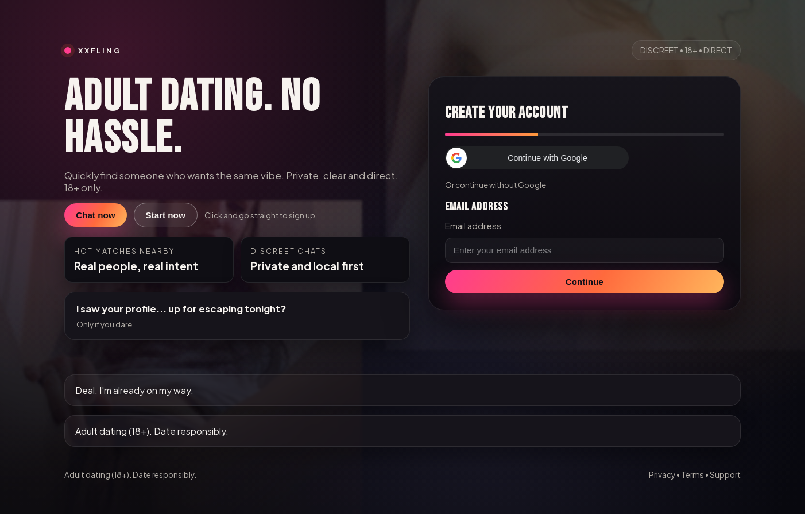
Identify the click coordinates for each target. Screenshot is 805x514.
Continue (584, 282)
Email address (473, 226)
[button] (537, 157)
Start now (165, 215)
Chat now (95, 215)
